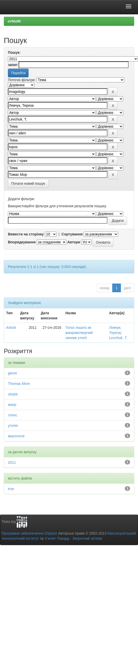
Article (11, 328)
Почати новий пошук (28, 183)
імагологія (16, 436)
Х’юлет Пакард (57, 538)
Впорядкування (22, 242)
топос (12, 415)
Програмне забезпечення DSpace (29, 533)
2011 (12, 462)
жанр (12, 405)
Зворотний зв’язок (87, 538)
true (11, 489)
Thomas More (19, 384)
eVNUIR (14, 21)
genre (12, 373)
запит (13, 65)
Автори (73, 242)
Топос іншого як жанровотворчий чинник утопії (79, 333)
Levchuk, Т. (118, 338)
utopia (13, 394)
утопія (13, 426)
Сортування (72, 234)
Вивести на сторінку (26, 234)
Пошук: (14, 52)
